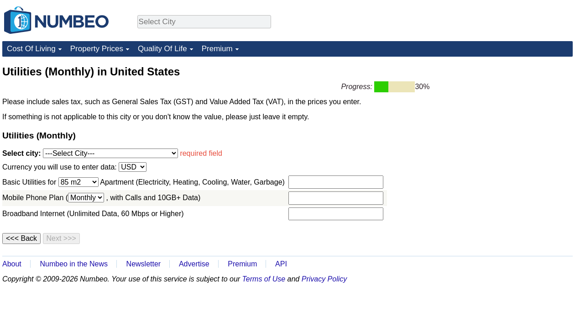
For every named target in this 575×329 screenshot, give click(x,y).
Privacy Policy (324, 279)
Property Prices (96, 48)
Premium (217, 48)
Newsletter (143, 264)
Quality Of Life (162, 48)
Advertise (194, 264)
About (11, 264)
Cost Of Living (31, 48)
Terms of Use (264, 279)
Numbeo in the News (74, 264)
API (281, 264)
